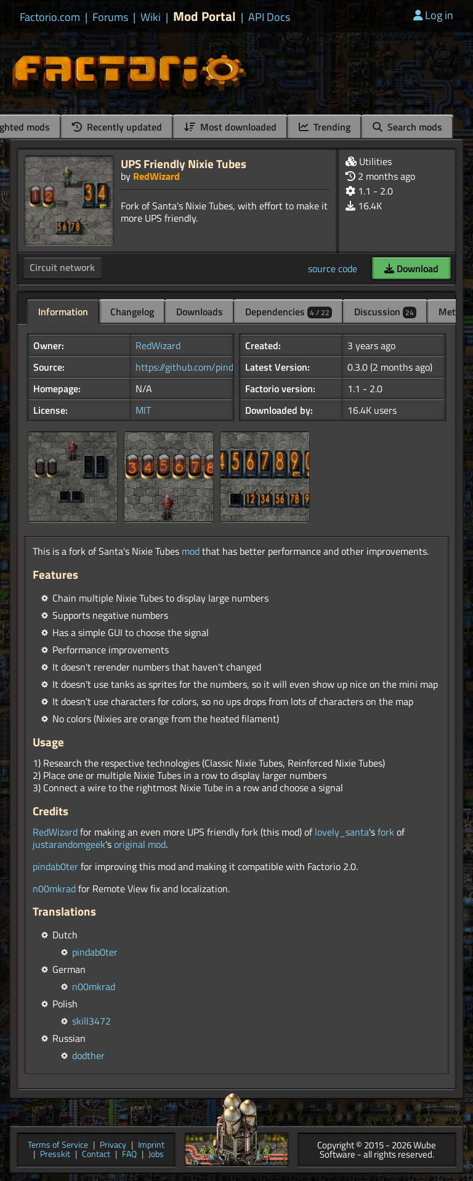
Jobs (156, 1154)
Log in (433, 15)
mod (191, 551)
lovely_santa (342, 831)
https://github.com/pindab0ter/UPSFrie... (219, 367)
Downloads (199, 311)
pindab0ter (55, 866)
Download (411, 268)
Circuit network (62, 267)
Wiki (150, 17)
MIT (143, 410)
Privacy (113, 1145)
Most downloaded (230, 126)
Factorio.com (50, 17)
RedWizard (156, 176)
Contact (96, 1154)
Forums (110, 17)
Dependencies (288, 311)
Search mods (407, 126)
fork (386, 831)
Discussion (385, 311)
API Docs (269, 17)
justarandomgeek (69, 844)
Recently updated (117, 126)
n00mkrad (54, 888)
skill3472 (91, 1021)
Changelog (132, 311)
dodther (88, 1055)
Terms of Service (58, 1145)
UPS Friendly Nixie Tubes (183, 163)
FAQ (129, 1154)
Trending (324, 126)
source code (332, 268)
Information (63, 311)
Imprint (151, 1145)
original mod (140, 844)
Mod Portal (204, 16)
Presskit (55, 1154)
